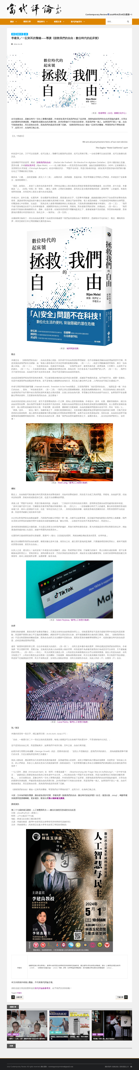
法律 (26, 34)
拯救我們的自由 (43, 162)
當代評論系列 (76, 22)
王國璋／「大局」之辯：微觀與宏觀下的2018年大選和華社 (26, 1039)
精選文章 (57, 22)
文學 (52, 1032)
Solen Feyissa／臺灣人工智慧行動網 (72, 620)
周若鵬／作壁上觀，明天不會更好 (103, 1039)
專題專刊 (41, 22)
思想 (13, 34)
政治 (9, 1034)
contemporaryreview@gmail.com (60, 1066)
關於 (12, 22)
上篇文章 (19, 997)
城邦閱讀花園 (72, 348)
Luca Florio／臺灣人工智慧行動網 (72, 722)
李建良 (19, 993)
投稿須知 (115, 1066)
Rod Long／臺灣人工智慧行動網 (72, 483)
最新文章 (27, 21)
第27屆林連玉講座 (56, 798)
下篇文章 (120, 997)
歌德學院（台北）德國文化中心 (112, 113)
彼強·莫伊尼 (30, 165)
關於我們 (108, 1066)
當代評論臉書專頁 (42, 988)
